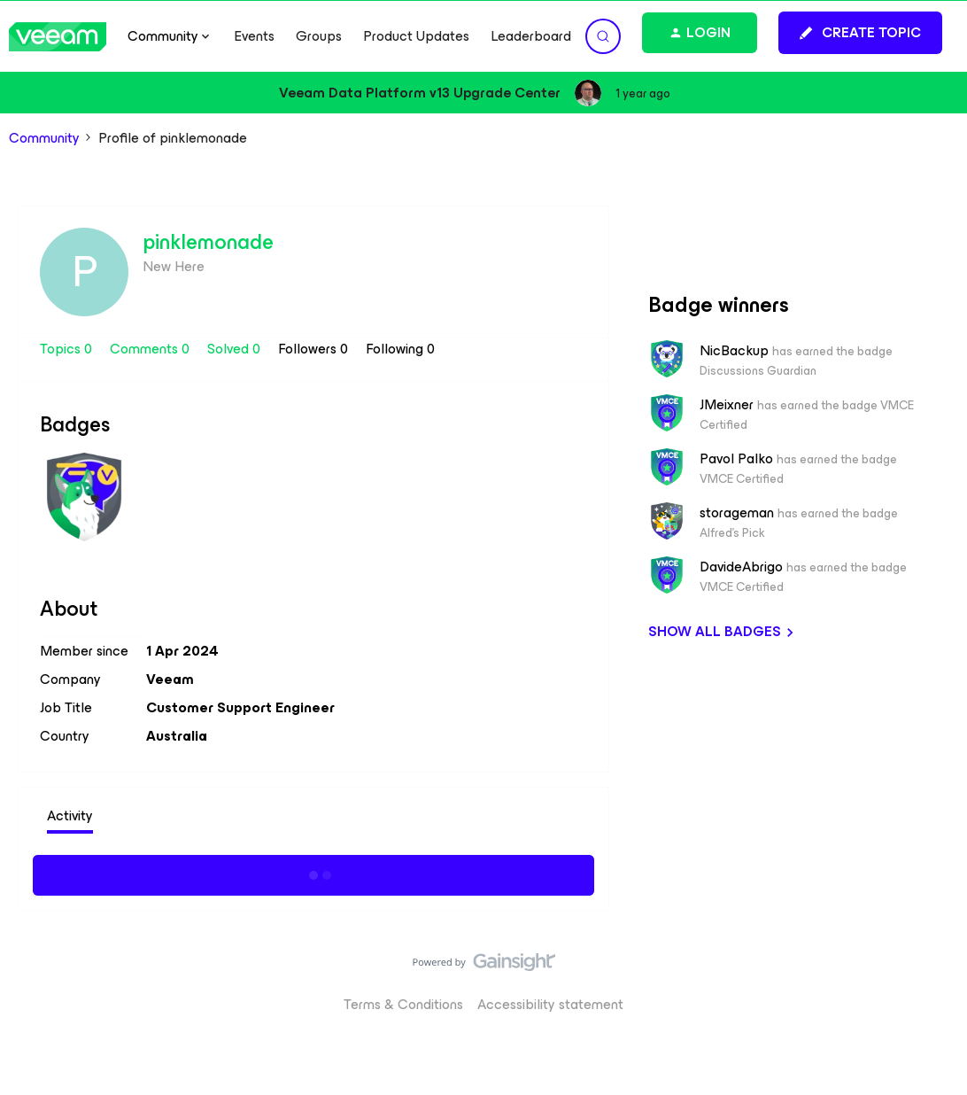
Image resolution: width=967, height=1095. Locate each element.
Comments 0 (151, 349)
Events (254, 36)
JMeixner (727, 404)
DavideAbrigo (741, 567)
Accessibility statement (550, 1004)
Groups (319, 36)
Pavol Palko (736, 459)
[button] (860, 33)
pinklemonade (208, 242)
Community (44, 138)
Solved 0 (235, 349)
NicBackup (734, 350)
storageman (737, 513)
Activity (70, 815)
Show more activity (314, 873)
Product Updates (416, 36)
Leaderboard (531, 36)
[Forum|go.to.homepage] (57, 36)
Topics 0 (68, 349)
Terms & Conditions (403, 1004)
